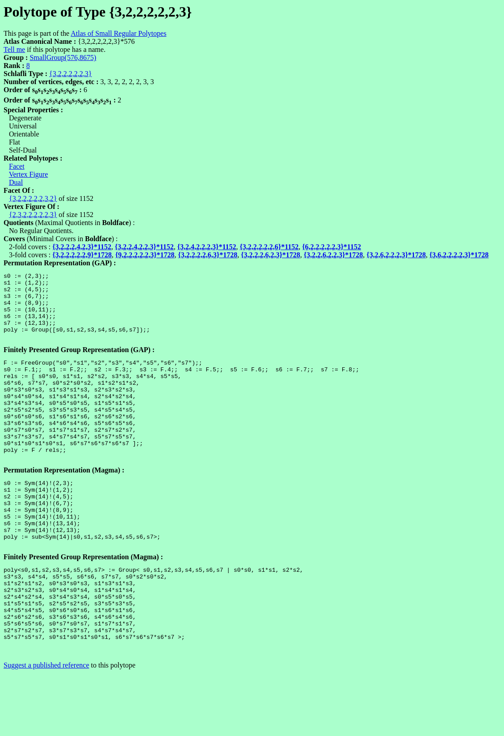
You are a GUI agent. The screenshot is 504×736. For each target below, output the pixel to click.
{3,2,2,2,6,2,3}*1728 (270, 255)
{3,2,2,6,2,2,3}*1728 (333, 255)
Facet (17, 166)
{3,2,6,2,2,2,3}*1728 (396, 255)
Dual (16, 182)
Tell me (14, 49)
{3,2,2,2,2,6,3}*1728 (208, 255)
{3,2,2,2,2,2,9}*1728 (82, 255)
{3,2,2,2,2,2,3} (70, 73)
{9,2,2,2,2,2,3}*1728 (145, 255)
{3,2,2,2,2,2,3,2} (33, 198)
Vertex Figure (28, 174)
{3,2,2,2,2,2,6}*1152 (269, 247)
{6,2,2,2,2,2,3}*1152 (331, 247)
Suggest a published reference (46, 728)
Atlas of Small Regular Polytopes (118, 33)
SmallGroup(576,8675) (62, 57)
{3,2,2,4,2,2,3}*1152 (144, 247)
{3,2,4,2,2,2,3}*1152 (206, 247)
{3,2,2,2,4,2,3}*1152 (81, 247)
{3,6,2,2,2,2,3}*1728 (459, 255)
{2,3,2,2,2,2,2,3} (33, 214)
